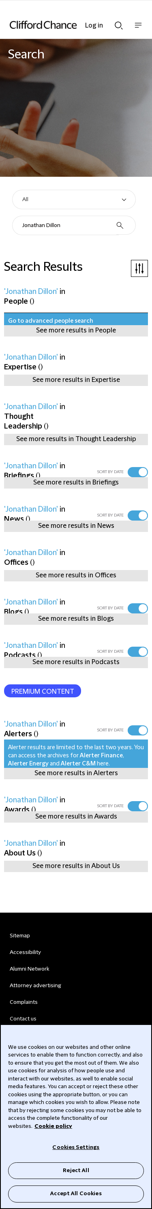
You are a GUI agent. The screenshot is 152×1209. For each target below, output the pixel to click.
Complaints (24, 1002)
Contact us (23, 1019)
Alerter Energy (28, 764)
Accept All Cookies (75, 1193)
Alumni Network (29, 969)
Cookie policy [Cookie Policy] (53, 1126)
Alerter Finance (101, 755)
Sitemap (20, 935)
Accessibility (25, 952)
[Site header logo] (64, 25)
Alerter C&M (78, 764)
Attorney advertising (35, 985)
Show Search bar (119, 25)
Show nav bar (138, 29)
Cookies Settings (75, 1147)
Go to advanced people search (50, 321)
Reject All (76, 1170)
